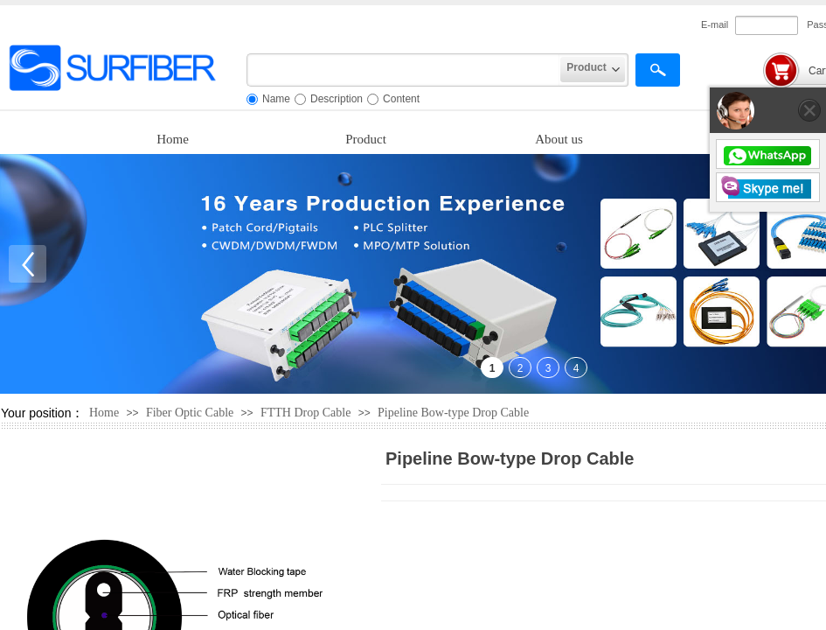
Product (365, 139)
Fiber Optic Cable (189, 412)
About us (559, 139)
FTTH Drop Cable (305, 412)
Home (172, 139)
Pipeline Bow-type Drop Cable (453, 412)
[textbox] (403, 70)
